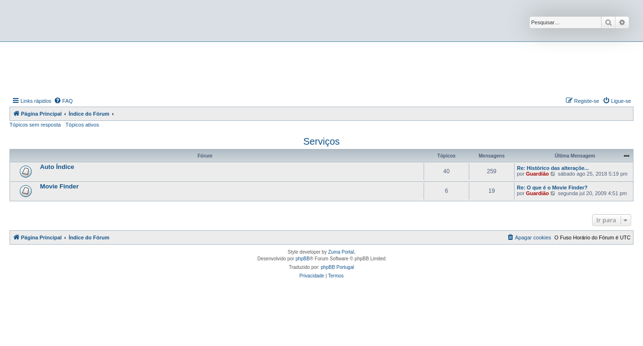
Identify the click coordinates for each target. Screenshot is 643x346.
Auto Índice (57, 166)
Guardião (537, 174)
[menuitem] (63, 101)
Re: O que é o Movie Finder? (552, 187)
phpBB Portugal (337, 267)
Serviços (321, 141)
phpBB (303, 258)
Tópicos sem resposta (35, 125)
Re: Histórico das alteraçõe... (553, 168)
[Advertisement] (322, 68)
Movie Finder (59, 186)
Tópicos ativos (82, 125)
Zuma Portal (341, 252)
